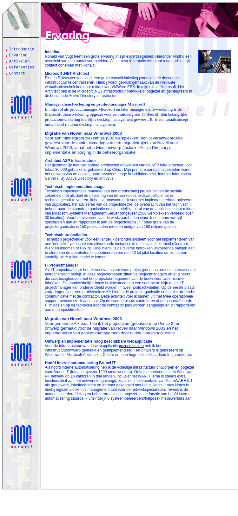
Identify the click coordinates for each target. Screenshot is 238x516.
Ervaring (18, 55)
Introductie (21, 49)
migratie (100, 328)
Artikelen (19, 61)
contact (51, 65)
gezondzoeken (131, 346)
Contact (17, 73)
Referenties (21, 67)
